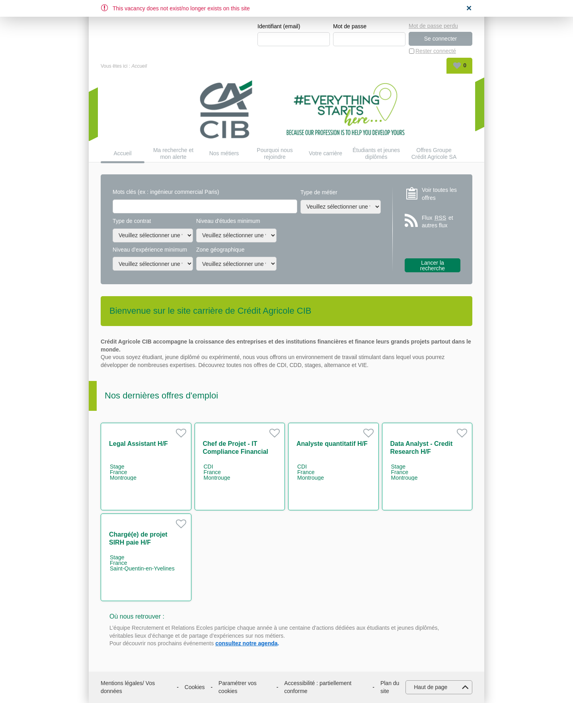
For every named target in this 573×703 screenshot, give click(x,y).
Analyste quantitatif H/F (332, 443)
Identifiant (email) (278, 26)
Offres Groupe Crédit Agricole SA (434, 153)
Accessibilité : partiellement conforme (317, 687)
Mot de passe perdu (433, 26)
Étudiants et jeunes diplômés (376, 153)
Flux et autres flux (437, 221)
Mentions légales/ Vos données (128, 687)
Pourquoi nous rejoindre (274, 153)
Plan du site (389, 687)
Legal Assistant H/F (138, 443)
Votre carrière (325, 153)
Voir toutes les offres (439, 194)
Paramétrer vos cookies (237, 687)
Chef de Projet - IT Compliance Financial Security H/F (235, 451)
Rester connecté (435, 51)
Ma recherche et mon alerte (173, 153)
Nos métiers (224, 153)
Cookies (195, 687)
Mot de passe (349, 26)
